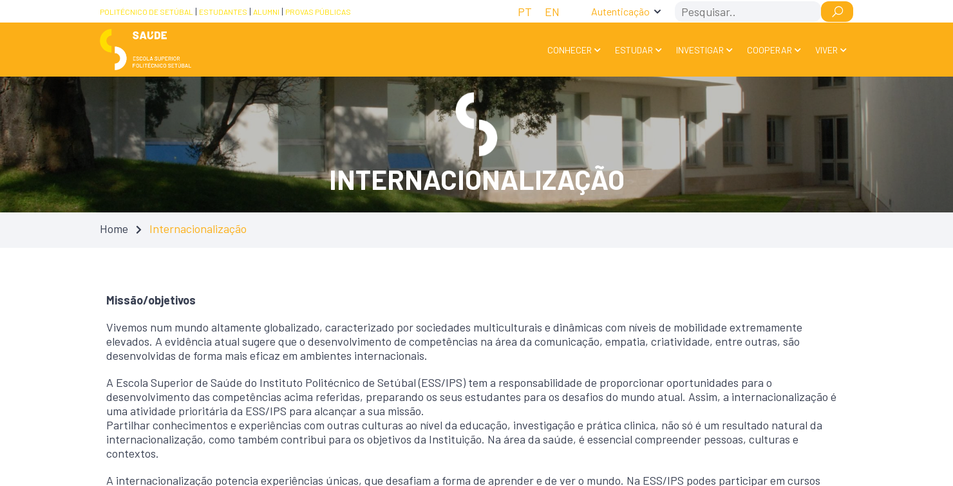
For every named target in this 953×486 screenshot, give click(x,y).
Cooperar (769, 49)
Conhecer (569, 49)
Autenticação (620, 11)
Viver (826, 49)
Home (114, 228)
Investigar (700, 49)
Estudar (634, 49)
